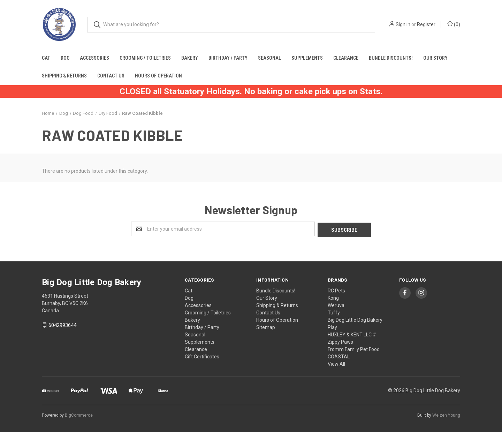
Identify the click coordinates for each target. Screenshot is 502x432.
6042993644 (62, 324)
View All (336, 363)
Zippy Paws (340, 341)
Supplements (307, 58)
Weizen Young (446, 414)
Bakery (189, 58)
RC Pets (336, 289)
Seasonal (269, 58)
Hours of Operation (158, 76)
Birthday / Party (228, 58)
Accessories (94, 58)
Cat (46, 58)
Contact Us (110, 76)
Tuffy (334, 311)
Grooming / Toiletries (145, 58)
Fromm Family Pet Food (354, 348)
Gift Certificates (202, 355)
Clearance (345, 58)
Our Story (435, 58)
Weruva (336, 304)
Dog (65, 58)
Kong (333, 297)
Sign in (403, 24)
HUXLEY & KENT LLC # (352, 333)
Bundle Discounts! (391, 58)
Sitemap (265, 326)
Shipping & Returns (64, 76)
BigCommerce (79, 414)
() (453, 24)
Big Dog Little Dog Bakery (355, 319)
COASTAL (339, 355)
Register (426, 24)
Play (332, 326)
